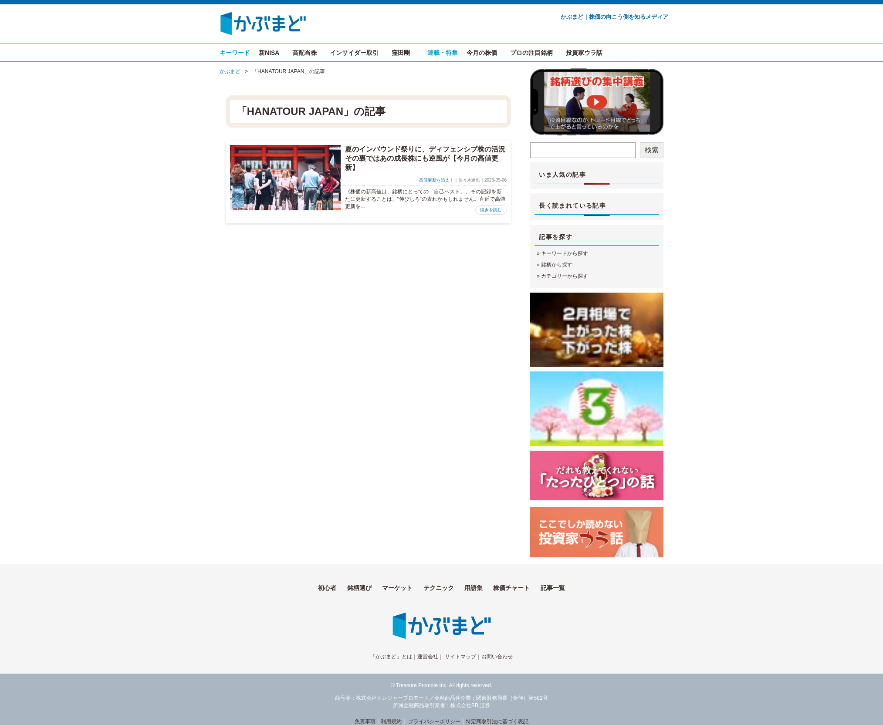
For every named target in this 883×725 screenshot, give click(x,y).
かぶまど (230, 71)
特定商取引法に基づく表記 (497, 721)
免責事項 (365, 721)
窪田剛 (401, 52)
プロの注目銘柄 (531, 52)
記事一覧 (553, 587)
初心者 (327, 587)
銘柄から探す (556, 265)
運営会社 (427, 657)
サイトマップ (460, 657)
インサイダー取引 (354, 52)
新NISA (269, 52)
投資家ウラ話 (584, 52)
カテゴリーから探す (564, 276)
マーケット (397, 587)
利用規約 (391, 721)
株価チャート (511, 587)
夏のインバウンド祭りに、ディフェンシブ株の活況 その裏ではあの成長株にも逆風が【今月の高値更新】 (428, 158)
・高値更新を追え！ (434, 180)
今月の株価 (482, 52)
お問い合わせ (497, 657)
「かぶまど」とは (391, 657)
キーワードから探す (564, 253)
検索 (652, 150)
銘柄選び (359, 587)
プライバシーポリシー (434, 721)
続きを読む (491, 209)
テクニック (438, 587)
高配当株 (304, 52)
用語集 (473, 587)
